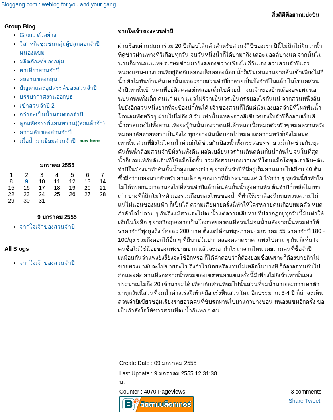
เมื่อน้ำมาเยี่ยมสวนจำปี (48, 141)
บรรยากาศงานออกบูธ (46, 96)
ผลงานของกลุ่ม (38, 79)
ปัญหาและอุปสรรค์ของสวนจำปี (58, 88)
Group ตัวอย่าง (38, 35)
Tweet (312, 401)
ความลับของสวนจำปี (46, 132)
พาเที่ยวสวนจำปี (39, 70)
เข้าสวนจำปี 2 (37, 105)
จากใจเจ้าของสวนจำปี (47, 226)
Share (295, 401)
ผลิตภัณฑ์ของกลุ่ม (42, 61)
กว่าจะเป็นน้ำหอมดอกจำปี (51, 114)
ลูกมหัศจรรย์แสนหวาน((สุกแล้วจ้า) (62, 123)
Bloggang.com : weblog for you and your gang (58, 4)
